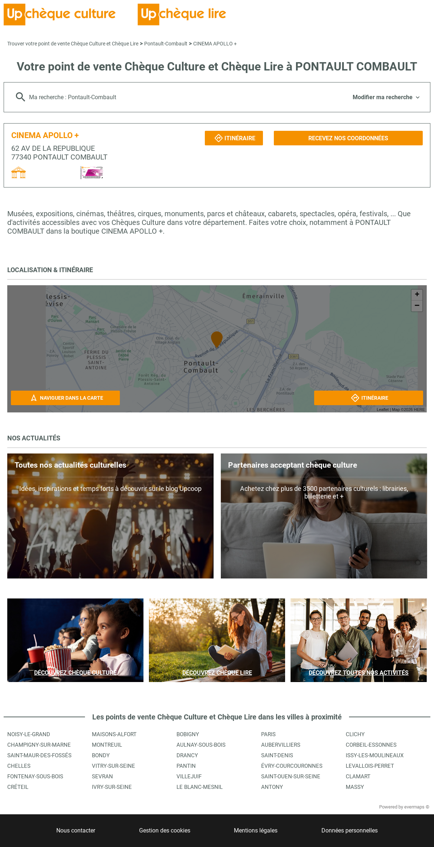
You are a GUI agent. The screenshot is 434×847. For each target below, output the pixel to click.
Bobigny (188, 734)
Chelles (19, 766)
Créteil (17, 787)
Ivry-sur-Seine (112, 787)
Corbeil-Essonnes (371, 745)
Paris (268, 734)
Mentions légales (255, 830)
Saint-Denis (277, 755)
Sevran (102, 776)
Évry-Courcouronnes (292, 766)
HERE (419, 409)
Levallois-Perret (370, 766)
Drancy (187, 755)
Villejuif (189, 776)
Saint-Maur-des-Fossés (39, 755)
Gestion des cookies (164, 830)
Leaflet (383, 409)
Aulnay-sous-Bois (201, 745)
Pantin (186, 766)
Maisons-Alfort (114, 734)
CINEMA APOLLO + (215, 44)
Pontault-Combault (165, 44)
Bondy (101, 755)
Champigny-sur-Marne (39, 745)
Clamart (358, 776)
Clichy (355, 734)
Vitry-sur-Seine (113, 766)
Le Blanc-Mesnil (200, 787)
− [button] (416, 306)
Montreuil (107, 745)
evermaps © (416, 807)
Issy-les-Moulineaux (374, 755)
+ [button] (417, 295)
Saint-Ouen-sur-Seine (290, 776)
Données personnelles (349, 830)
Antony (272, 787)
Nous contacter (75, 830)
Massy (355, 787)
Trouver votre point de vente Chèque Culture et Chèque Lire (72, 44)
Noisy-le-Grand (28, 734)
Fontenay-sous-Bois (35, 776)
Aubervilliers (280, 745)
